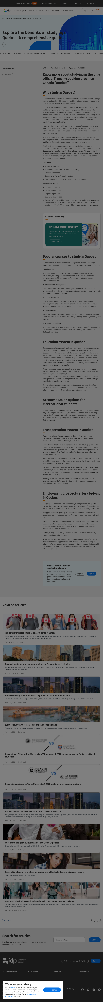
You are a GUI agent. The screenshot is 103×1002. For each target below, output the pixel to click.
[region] (33, 990)
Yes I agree (52, 990)
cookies (13, 988)
